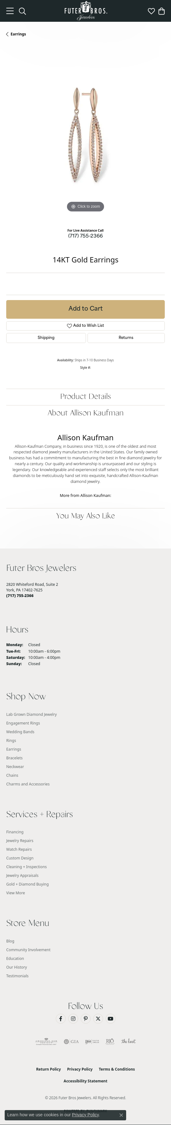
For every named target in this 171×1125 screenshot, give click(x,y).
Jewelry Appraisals (22, 875)
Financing (15, 832)
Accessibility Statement (85, 1081)
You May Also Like (85, 516)
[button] (22, 11)
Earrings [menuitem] (13, 749)
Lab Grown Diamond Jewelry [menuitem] (31, 714)
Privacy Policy (80, 1069)
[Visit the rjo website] (110, 1041)
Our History (16, 967)
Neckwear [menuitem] (15, 766)
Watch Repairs (19, 849)
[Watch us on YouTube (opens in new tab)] (111, 1019)
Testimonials (17, 976)
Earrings (18, 34)
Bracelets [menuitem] (14, 758)
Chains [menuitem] (12, 775)
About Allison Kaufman (86, 413)
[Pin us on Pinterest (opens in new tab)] (86, 1019)
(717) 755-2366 (85, 236)
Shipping (46, 338)
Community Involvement (28, 949)
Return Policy (48, 1069)
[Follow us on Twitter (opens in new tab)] (98, 1019)
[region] (85, 135)
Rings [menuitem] (11, 740)
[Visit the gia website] (71, 1041)
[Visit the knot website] (128, 1041)
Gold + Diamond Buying (27, 884)
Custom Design (20, 858)
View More (15, 893)
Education (15, 958)
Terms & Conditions (117, 1069)
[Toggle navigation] (10, 11)
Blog (10, 941)
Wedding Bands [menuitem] (20, 731)
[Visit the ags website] (46, 1041)
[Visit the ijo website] (92, 1041)
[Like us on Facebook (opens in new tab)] (61, 1019)
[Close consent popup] (121, 1115)
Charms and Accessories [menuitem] (28, 784)
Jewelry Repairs (19, 840)
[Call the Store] (20, 595)
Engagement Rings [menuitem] (23, 723)
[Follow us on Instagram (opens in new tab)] (73, 1019)
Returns (126, 338)
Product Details (85, 396)
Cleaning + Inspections (26, 866)
